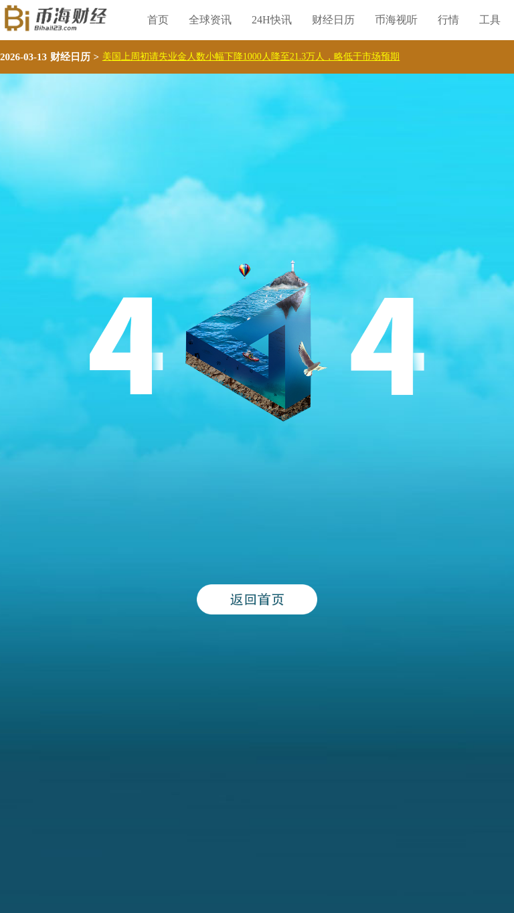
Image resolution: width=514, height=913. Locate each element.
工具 (490, 19)
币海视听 (396, 19)
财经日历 (333, 19)
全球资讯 (210, 19)
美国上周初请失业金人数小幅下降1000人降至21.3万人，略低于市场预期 (251, 57)
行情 (448, 19)
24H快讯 (272, 19)
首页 (158, 19)
